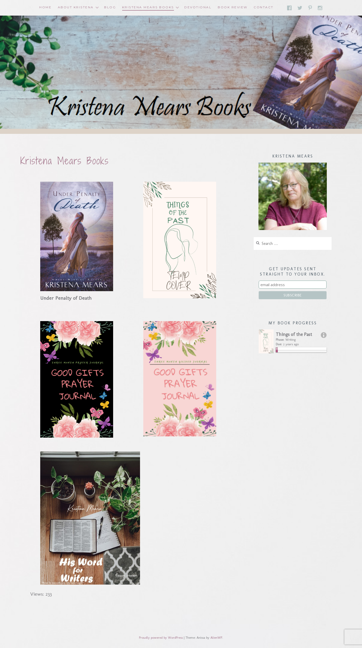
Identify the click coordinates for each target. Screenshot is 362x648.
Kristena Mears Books (148, 7)
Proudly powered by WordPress (161, 637)
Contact (264, 7)
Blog (110, 7)
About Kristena (76, 7)
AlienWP (216, 637)
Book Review (233, 7)
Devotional (197, 7)
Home (45, 7)
